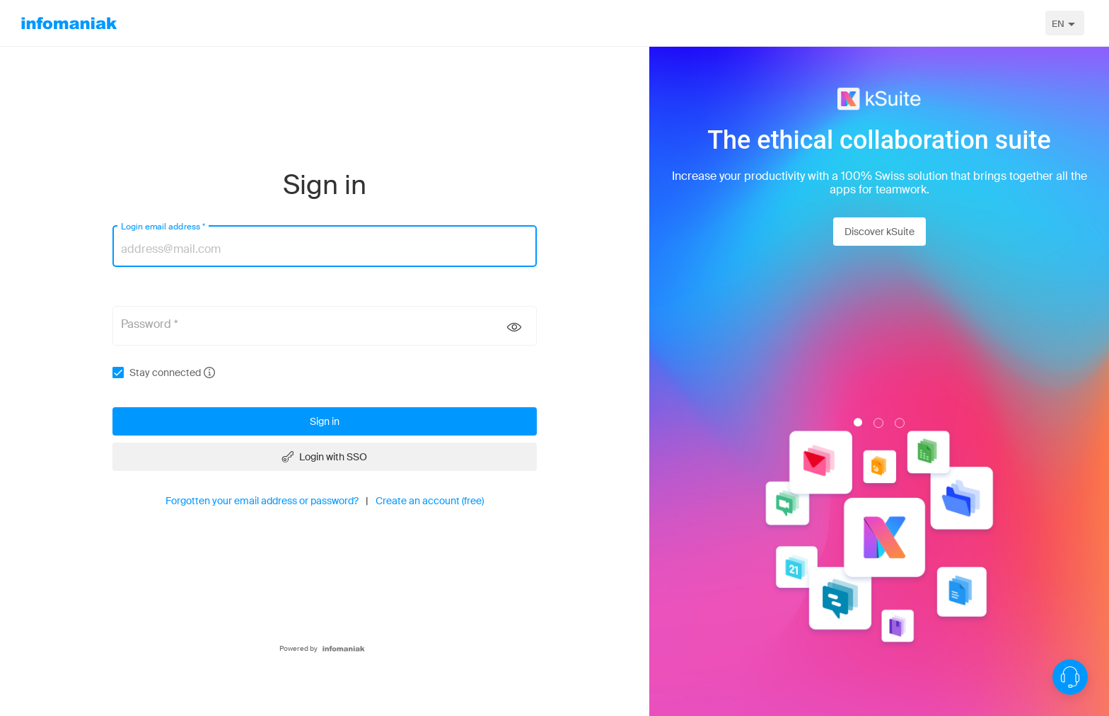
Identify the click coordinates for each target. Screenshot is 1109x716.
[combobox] (1064, 23)
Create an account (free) (430, 500)
